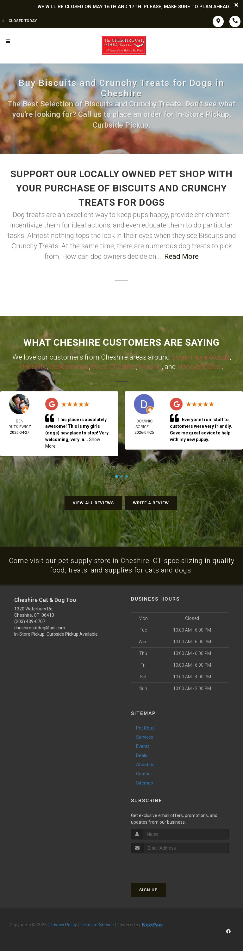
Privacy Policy (63, 924)
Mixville (150, 366)
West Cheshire (114, 366)
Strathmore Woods (200, 357)
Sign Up (148, 889)
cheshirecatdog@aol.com (39, 627)
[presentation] (164, 865)
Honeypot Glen (200, 366)
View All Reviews (93, 502)
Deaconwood (69, 366)
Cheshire (33, 366)
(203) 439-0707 (29, 621)
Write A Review (151, 502)
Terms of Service (97, 924)
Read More (181, 256)
